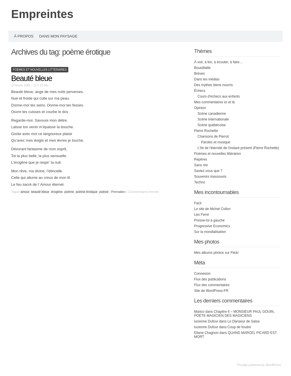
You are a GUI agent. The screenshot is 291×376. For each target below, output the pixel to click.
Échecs (199, 91)
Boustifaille (202, 68)
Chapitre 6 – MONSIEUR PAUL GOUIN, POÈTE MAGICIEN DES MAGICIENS (234, 314)
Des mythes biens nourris (213, 85)
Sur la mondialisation (210, 232)
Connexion (202, 274)
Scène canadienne (212, 114)
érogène (56, 191)
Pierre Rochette (206, 131)
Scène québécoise (212, 125)
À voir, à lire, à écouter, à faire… (218, 62)
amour (25, 191)
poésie (103, 191)
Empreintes (42, 14)
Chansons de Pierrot (213, 136)
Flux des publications (210, 279)
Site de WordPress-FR (211, 291)
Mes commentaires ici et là (214, 102)
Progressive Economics (212, 226)
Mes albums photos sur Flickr (216, 253)
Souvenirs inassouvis (210, 177)
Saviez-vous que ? (208, 171)
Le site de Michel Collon (212, 209)
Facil (197, 203)
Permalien (118, 191)
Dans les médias (207, 79)
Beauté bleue (31, 78)
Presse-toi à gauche (209, 220)
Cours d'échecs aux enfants (219, 96)
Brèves (199, 74)
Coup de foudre (239, 327)
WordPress (273, 365)
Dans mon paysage (58, 36)
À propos (23, 36)
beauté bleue (40, 191)
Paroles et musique (215, 142)
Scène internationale (213, 119)
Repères (200, 159)
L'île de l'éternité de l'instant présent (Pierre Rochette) (238, 148)
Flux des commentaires (212, 285)
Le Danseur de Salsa (244, 321)
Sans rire (201, 165)
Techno (199, 182)
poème (69, 191)
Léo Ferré (201, 215)
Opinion (200, 108)
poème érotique (86, 191)
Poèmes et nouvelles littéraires (40, 69)
